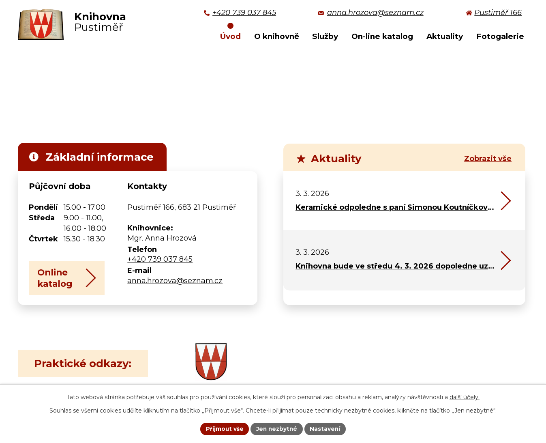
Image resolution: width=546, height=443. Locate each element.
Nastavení (326, 428)
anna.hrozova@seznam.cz (175, 280)
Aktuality (444, 36)
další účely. (465, 396)
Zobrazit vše (488, 158)
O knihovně (276, 36)
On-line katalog (382, 36)
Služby (325, 36)
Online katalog (71, 281)
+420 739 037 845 (160, 259)
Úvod (230, 36)
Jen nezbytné (276, 428)
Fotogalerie (500, 36)
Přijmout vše (223, 428)
